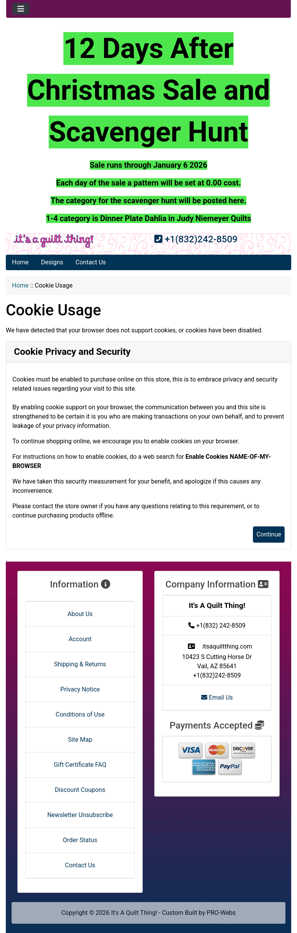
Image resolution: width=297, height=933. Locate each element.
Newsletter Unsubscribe (80, 815)
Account (79, 639)
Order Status (80, 840)
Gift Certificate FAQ (80, 764)
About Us (79, 614)
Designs (52, 262)
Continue (268, 534)
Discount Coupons (80, 789)
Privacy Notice (80, 689)
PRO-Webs (221, 912)
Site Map (80, 739)
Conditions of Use (80, 714)
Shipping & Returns (80, 664)
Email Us (217, 697)
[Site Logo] (53, 241)
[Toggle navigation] (20, 9)
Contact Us (90, 262)
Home (20, 262)
